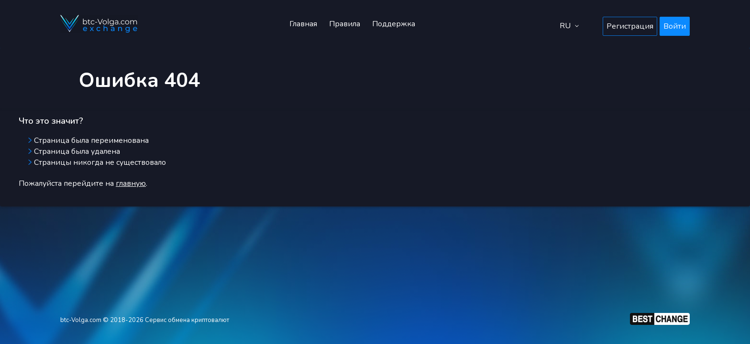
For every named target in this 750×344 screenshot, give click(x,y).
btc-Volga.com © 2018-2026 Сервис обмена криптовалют (144, 320)
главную (131, 183)
